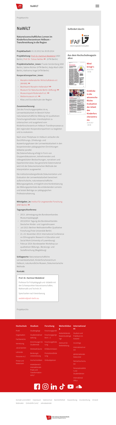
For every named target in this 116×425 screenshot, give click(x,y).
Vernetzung (20, 343)
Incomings (77, 343)
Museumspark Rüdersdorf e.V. (33, 93)
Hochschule (21, 326)
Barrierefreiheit (59, 400)
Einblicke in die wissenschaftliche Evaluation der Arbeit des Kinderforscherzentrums (92, 105)
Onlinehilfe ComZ (32, 403)
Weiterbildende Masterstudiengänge (65, 336)
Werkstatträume (36, 349)
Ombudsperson (50, 360)
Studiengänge (35, 331)
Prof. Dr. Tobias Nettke (33, 59)
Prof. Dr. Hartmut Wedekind (43, 55)
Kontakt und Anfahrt (23, 400)
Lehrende (19, 352)
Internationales (79, 327)
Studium (34, 326)
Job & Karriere (21, 348)
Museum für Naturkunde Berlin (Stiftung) (38, 89)
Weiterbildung (65, 327)
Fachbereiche (21, 339)
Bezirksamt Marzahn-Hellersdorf (34, 86)
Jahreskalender (46, 403)
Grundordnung (84, 400)
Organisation (20, 335)
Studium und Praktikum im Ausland (78, 336)
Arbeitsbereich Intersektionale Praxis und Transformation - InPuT (36, 369)
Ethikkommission (51, 349)
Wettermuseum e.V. (29, 96)
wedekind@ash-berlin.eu (29, 298)
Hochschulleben (36, 360)
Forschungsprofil (51, 331)
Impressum (37, 400)
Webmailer (20, 403)
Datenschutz (47, 400)
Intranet (95, 400)
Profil (18, 331)
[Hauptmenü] (97, 6)
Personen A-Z (20, 356)
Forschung (49, 326)
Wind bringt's (90, 65)
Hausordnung (72, 400)
